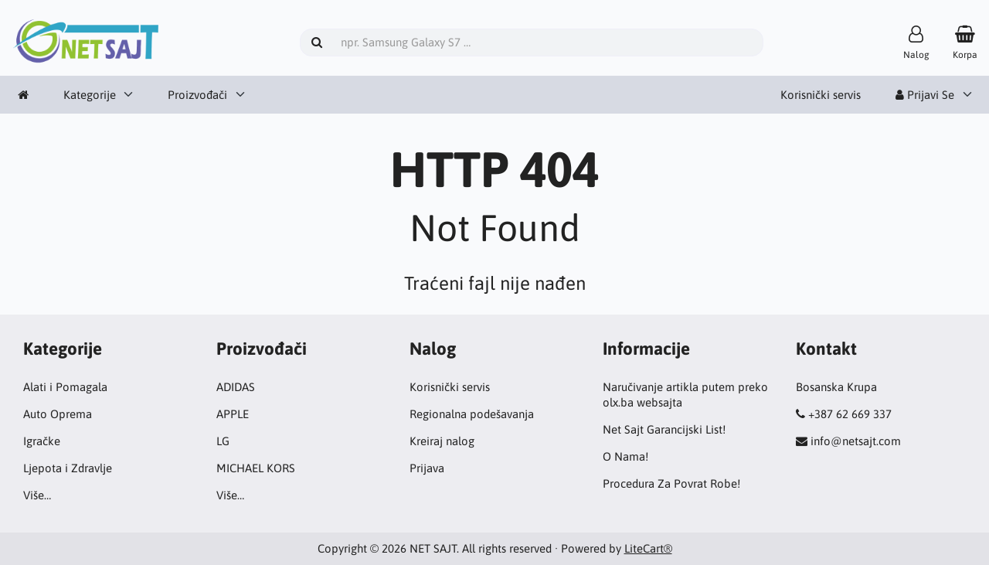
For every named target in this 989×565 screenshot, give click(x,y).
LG (222, 441)
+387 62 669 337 (850, 413)
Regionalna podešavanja (472, 413)
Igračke (41, 441)
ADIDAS (235, 386)
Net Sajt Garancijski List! (664, 429)
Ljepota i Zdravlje (67, 468)
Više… (37, 495)
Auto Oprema (57, 413)
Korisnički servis (820, 94)
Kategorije (89, 94)
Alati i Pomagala (65, 386)
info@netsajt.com (856, 441)
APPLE (232, 413)
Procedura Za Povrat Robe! (671, 483)
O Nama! (625, 456)
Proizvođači (197, 94)
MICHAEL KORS (255, 468)
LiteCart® (648, 548)
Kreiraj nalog (442, 441)
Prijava (427, 468)
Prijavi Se (925, 94)
